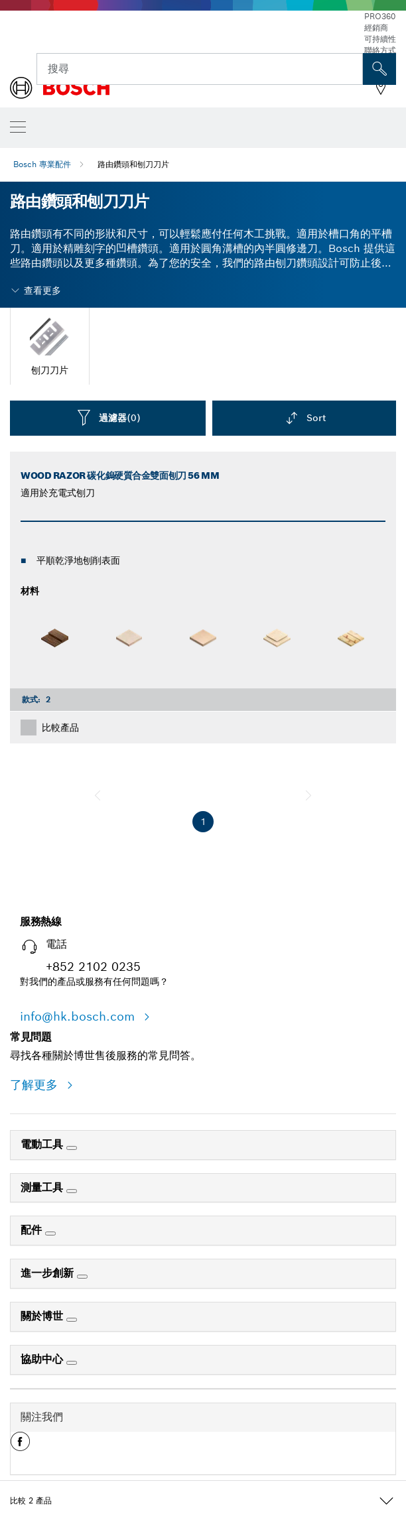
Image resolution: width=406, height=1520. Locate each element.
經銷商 (376, 27)
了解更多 (36, 1084)
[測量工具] (71, 1191)
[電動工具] (71, 1148)
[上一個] (97, 795)
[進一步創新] (82, 1277)
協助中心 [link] (43, 1359)
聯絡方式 (380, 50)
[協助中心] (71, 1363)
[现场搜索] (379, 69)
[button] (20, 1446)
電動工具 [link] (43, 1144)
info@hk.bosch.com (79, 1016)
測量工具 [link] (43, 1187)
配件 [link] (33, 1230)
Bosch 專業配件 (42, 164)
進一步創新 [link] (49, 1273)
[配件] (50, 1233)
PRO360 (379, 16)
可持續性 (380, 39)
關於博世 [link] (43, 1316)
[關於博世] (71, 1320)
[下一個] (308, 795)
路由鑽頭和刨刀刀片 (133, 164)
